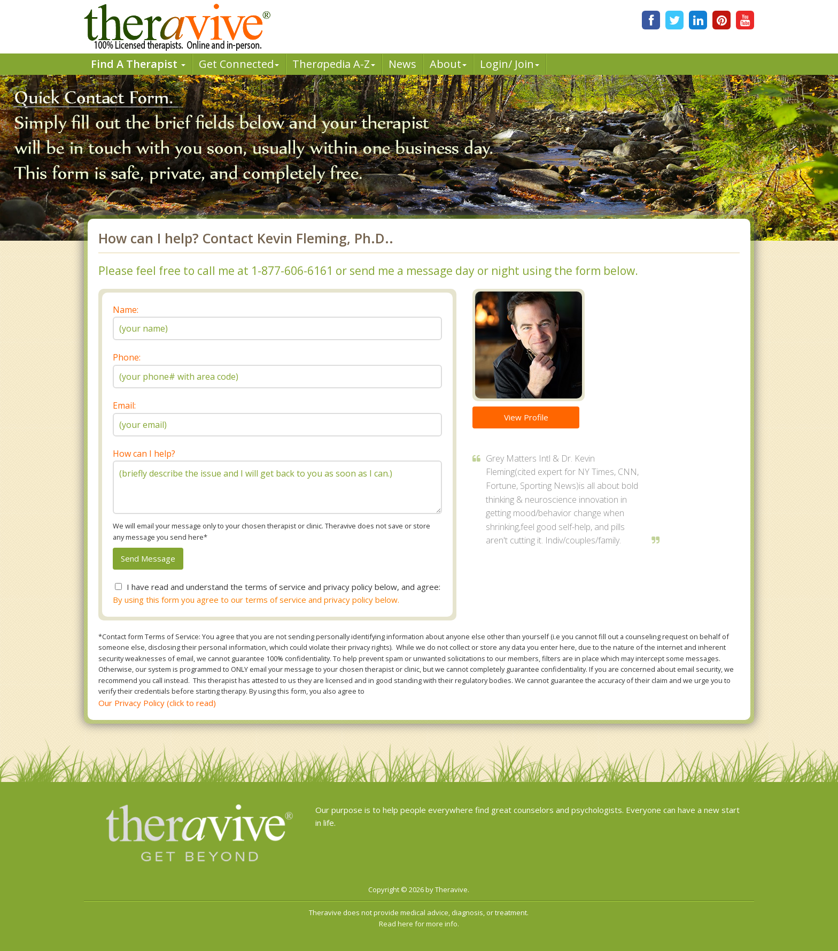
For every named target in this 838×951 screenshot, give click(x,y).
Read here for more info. (419, 924)
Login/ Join (509, 64)
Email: (124, 405)
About (448, 64)
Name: (125, 310)
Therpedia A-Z (333, 64)
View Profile (526, 417)
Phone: (127, 357)
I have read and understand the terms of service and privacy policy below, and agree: (283, 586)
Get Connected (239, 64)
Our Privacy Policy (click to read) (157, 702)
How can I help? (144, 453)
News (402, 64)
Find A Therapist (138, 64)
